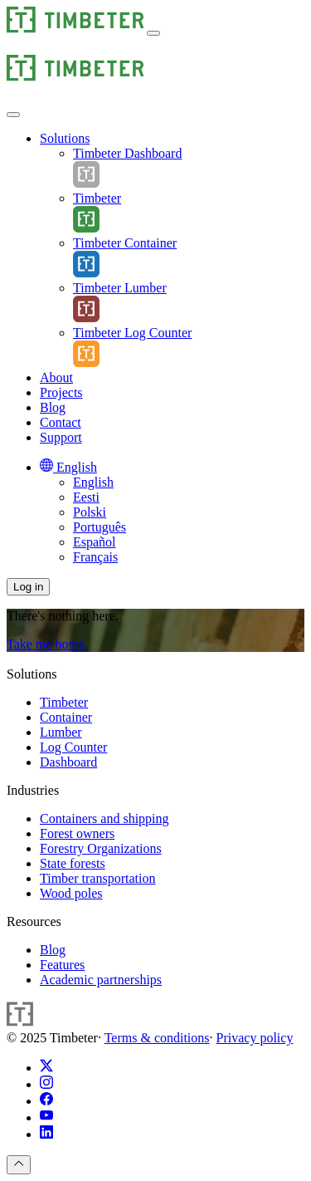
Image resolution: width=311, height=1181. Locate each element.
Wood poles (71, 893)
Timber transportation (97, 878)
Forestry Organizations (101, 848)
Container (66, 717)
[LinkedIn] (46, 1134)
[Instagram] (46, 1084)
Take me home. (47, 644)
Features (62, 965)
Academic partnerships (101, 980)
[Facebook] (46, 1101)
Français (95, 557)
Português (99, 527)
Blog (53, 950)
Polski (89, 512)
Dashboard (68, 762)
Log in (28, 587)
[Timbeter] (75, 29)
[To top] (19, 1164)
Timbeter (64, 702)
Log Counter (73, 747)
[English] (68, 467)
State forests (72, 863)
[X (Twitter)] (46, 1068)
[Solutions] (65, 138)
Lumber (61, 732)
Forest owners (77, 833)
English (93, 482)
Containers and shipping (104, 818)
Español (94, 542)
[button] (153, 33)
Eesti (86, 497)
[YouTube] (46, 1117)
